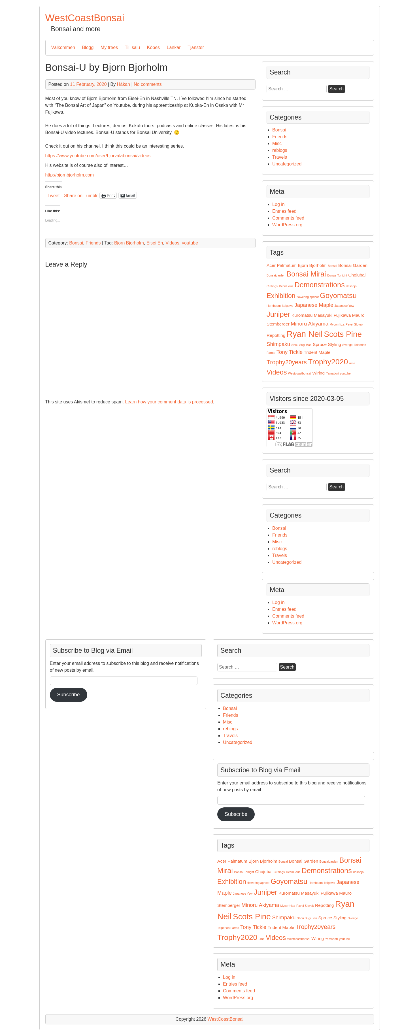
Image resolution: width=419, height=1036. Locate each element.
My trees (109, 47)
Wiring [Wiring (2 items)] (318, 373)
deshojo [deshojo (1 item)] (351, 286)
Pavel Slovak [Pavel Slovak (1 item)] (354, 324)
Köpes (153, 47)
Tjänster (196, 47)
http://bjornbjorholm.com (69, 175)
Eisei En (154, 243)
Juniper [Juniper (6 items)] (278, 314)
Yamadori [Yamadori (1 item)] (332, 373)
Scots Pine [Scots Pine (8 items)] (343, 334)
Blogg (87, 47)
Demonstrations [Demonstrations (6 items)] (319, 285)
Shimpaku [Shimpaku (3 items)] (278, 344)
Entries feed (284, 211)
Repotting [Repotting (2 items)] (276, 335)
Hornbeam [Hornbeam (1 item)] (274, 305)
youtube (190, 243)
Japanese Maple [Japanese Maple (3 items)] (313, 305)
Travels (279, 157)
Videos (172, 243)
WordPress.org (287, 224)
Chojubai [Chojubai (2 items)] (356, 275)
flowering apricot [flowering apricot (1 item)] (308, 297)
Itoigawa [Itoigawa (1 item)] (287, 305)
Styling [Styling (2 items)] (334, 344)
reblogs (279, 150)
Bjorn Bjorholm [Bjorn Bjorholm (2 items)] (312, 265)
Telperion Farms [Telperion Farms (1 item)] (228, 927)
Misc (277, 143)
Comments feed (288, 218)
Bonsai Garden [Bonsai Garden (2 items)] (352, 265)
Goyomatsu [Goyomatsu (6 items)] (338, 295)
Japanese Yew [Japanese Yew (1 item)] (344, 305)
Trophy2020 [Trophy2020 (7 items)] (328, 362)
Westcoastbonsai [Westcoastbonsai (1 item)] (299, 373)
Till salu (132, 47)
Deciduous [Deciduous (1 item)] (286, 286)
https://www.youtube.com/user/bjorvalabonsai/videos (98, 155)
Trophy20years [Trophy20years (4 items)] (287, 362)
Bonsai (76, 243)
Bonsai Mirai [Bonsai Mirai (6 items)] (306, 274)
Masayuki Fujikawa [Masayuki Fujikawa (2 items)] (332, 315)
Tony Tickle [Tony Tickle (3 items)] (290, 352)
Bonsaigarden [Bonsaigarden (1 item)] (276, 275)
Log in (278, 204)
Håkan (123, 84)
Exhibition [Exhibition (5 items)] (281, 295)
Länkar (174, 47)
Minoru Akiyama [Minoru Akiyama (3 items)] (309, 324)
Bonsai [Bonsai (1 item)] (332, 265)
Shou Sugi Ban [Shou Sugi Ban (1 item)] (302, 344)
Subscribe (236, 814)
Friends (93, 243)
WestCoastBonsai (84, 17)
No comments (148, 84)
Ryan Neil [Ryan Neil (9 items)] (305, 334)
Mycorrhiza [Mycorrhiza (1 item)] (336, 324)
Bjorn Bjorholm (129, 243)
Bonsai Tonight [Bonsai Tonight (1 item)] (337, 275)
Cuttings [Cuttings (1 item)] (272, 286)
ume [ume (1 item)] (352, 363)
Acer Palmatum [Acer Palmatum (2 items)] (282, 265)
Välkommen (63, 47)
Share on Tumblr (80, 195)
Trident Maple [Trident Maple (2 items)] (317, 352)
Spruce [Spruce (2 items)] (320, 344)
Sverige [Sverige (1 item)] (347, 344)
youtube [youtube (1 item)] (345, 373)
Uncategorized (286, 163)
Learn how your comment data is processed (169, 401)
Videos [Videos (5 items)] (277, 372)
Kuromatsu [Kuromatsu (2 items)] (302, 315)
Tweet (54, 195)
